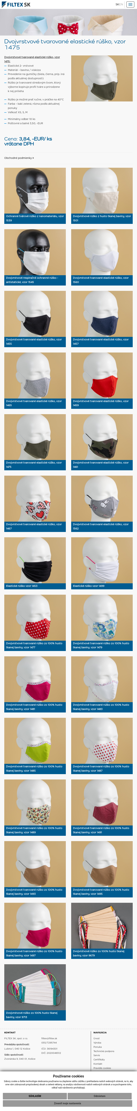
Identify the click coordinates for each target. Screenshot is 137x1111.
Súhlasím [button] (35, 1096)
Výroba (97, 1043)
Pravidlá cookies (102, 1068)
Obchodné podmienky (19, 158)
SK (117, 4)
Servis (96, 1055)
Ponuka (97, 1047)
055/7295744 (49, 1043)
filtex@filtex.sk (49, 1038)
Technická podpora (103, 1051)
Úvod (96, 1038)
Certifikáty (99, 1060)
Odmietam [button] (99, 1096)
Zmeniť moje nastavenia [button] (67, 1103)
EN (121, 4)
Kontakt (97, 1064)
